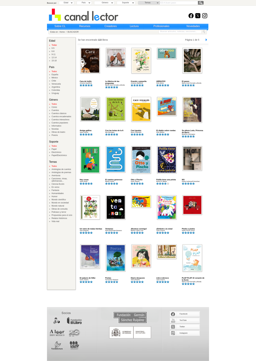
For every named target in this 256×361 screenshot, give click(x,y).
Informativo (56, 126)
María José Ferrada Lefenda (115, 85)
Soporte (125, 2)
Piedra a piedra (188, 229)
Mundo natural (58, 206)
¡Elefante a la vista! (164, 229)
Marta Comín (109, 181)
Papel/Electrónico (59, 155)
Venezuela (56, 84)
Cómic (54, 107)
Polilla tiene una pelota (166, 180)
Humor (54, 196)
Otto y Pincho (137, 180)
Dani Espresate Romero (113, 230)
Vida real (55, 221)
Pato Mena (160, 83)
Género (104, 2)
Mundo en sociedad (60, 203)
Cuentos (55, 110)
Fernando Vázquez (111, 280)
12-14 (54, 57)
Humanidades (58, 193)
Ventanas (109, 229)
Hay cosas (84, 180)
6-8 (53, 51)
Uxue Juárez (135, 181)
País (84, 2)
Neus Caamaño (136, 132)
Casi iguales (136, 130)
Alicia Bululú (135, 280)
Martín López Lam (137, 230)
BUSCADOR (73, 32)
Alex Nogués (84, 230)
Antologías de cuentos (61, 169)
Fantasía (55, 190)
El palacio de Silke (87, 278)
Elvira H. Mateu (161, 181)
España (55, 74)
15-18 (54, 60)
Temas (147, 2)
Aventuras (56, 175)
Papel (54, 149)
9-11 (53, 54)
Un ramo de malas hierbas (91, 229)
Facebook (183, 314)
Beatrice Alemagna (188, 134)
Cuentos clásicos (59, 113)
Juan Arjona (84, 132)
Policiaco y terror (59, 212)
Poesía (55, 135)
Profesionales (161, 26)
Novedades (193, 26)
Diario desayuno (138, 278)
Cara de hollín (86, 81)
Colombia (56, 90)
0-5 (53, 48)
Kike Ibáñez (160, 132)
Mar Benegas (109, 132)
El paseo (185, 81)
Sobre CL (60, 26)
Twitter (182, 327)
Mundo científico (59, 199)
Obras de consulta (59, 209)
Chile (54, 81)
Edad (66, 2)
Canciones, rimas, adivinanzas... (59, 179)
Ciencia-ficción (58, 184)
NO (183, 180)
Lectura (134, 26)
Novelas (55, 129)
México (55, 78)
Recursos (84, 26)
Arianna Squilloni (86, 83)
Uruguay (55, 93)
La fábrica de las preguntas (112, 82)
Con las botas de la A (114, 130)
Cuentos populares (60, 123)
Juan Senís (84, 181)
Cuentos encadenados (61, 116)
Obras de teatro (58, 132)
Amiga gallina (85, 130)
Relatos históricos (59, 218)
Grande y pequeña (138, 81)
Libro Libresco (162, 278)
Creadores (111, 26)
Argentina (56, 87)
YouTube (183, 320)
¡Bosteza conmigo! (139, 229)
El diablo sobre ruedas (166, 130)
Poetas (108, 278)
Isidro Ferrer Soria (188, 230)
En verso (55, 187)
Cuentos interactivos (60, 119)
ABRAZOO (160, 81)
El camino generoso (113, 180)
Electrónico (56, 152)
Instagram (184, 333)
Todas (54, 45)
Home (62, 32)
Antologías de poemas (61, 172)
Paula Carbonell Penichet (191, 181)
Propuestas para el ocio (62, 215)
